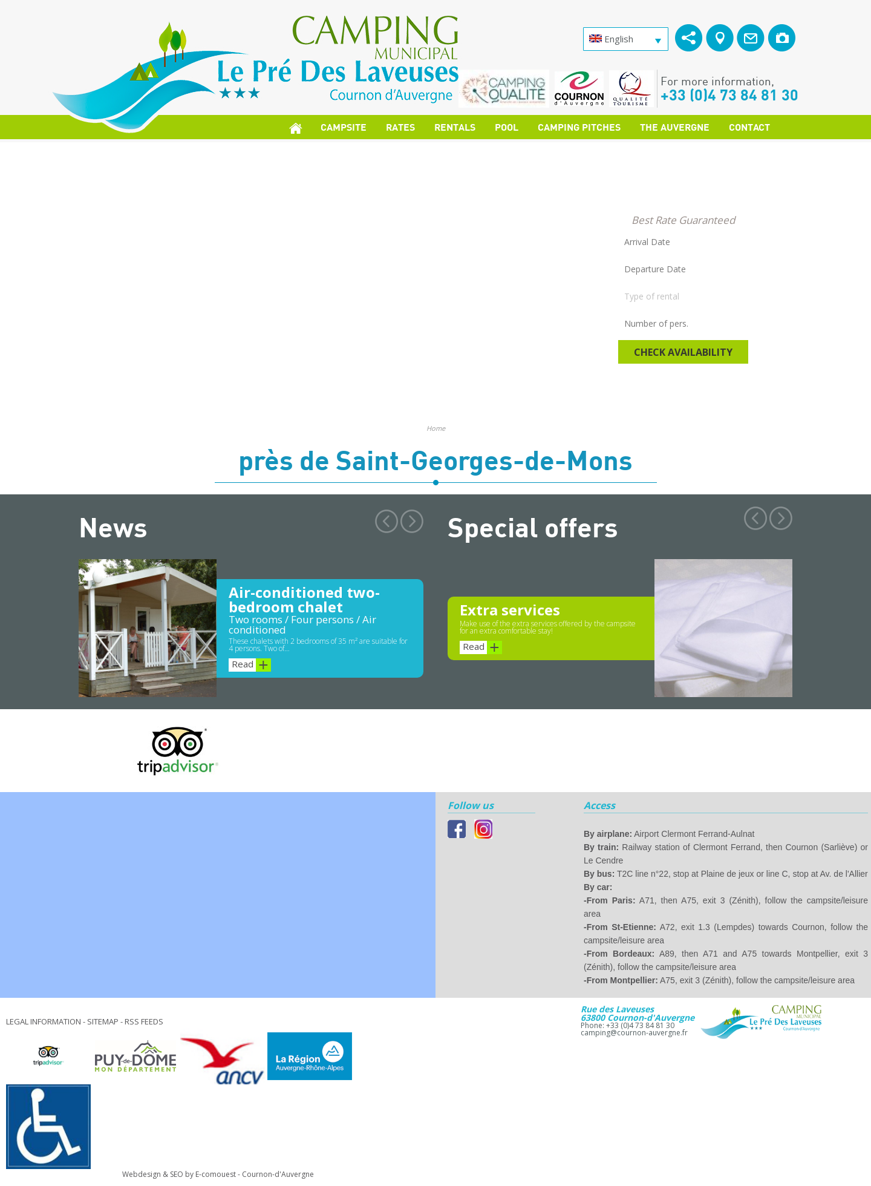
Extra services (510, 610)
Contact (749, 126)
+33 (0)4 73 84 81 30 (729, 94)
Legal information (43, 1021)
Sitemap (103, 1021)
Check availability (683, 352)
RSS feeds (144, 1021)
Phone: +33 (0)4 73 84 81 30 (627, 1025)
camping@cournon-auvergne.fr (634, 1032)
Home (435, 428)
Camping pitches (579, 126)
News (113, 526)
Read (251, 665)
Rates (400, 126)
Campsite (344, 126)
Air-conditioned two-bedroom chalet (304, 599)
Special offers (533, 526)
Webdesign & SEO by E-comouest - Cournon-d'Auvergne (218, 1174)
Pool (506, 126)
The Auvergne (675, 126)
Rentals (454, 126)
